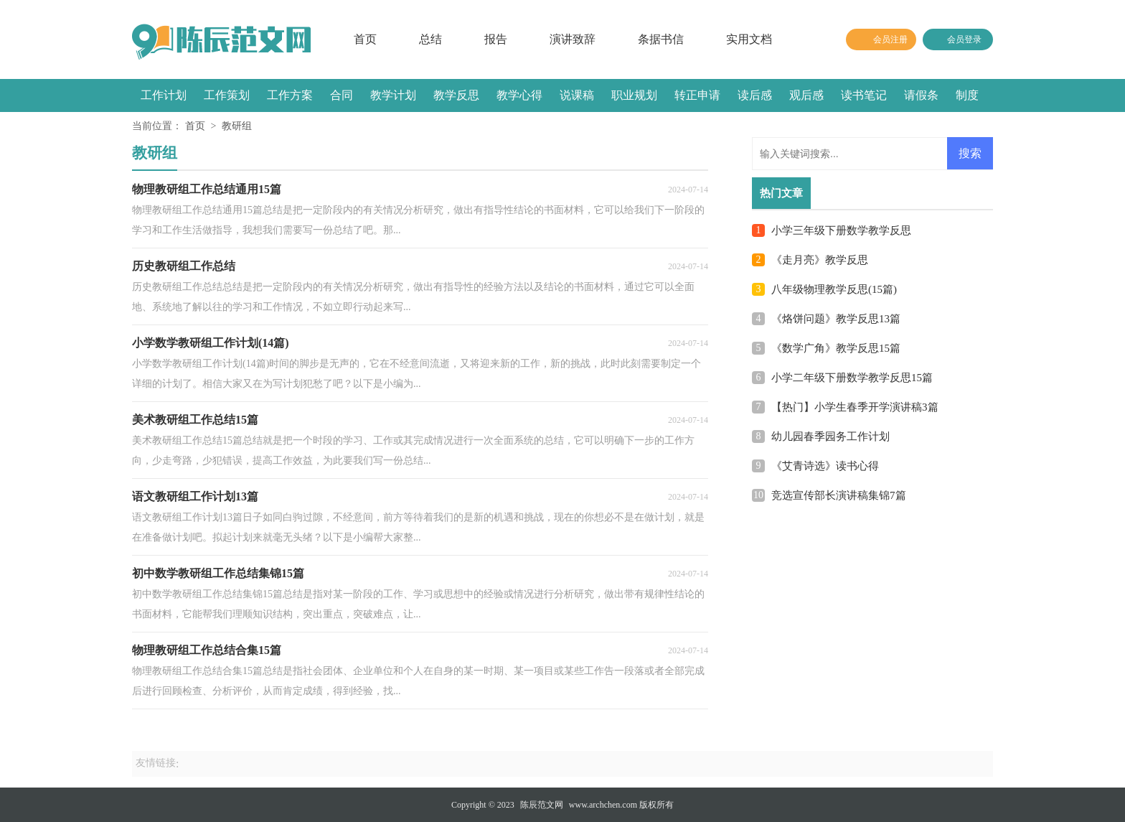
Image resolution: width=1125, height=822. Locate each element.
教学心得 (519, 95)
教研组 (237, 126)
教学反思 (456, 95)
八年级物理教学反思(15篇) (834, 289)
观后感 (806, 95)
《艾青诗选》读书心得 (825, 466)
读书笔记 (864, 95)
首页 (365, 39)
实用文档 (749, 39)
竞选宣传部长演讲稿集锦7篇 (838, 495)
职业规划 (634, 95)
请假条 (921, 95)
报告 (495, 39)
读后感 (755, 95)
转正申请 (697, 95)
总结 (430, 39)
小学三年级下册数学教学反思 (841, 230)
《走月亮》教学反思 (819, 260)
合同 (341, 95)
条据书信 (661, 39)
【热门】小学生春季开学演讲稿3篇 (854, 407)
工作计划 (164, 95)
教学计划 (393, 95)
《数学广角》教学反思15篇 (835, 348)
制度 (967, 95)
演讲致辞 (573, 39)
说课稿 (577, 95)
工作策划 (227, 95)
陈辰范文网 (541, 805)
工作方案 (290, 95)
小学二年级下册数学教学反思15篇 (852, 377)
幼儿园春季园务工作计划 (830, 436)
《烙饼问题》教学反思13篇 (835, 318)
